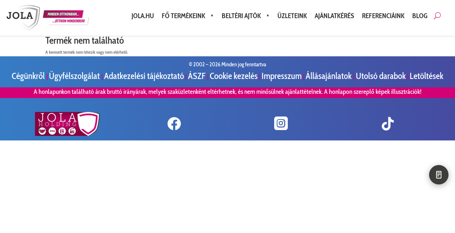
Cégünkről (29, 76)
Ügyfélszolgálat (75, 76)
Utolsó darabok (381, 76)
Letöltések (426, 76)
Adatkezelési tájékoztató (144, 76)
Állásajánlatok (329, 76)
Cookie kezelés (234, 76)
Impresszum (282, 76)
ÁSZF (197, 76)
